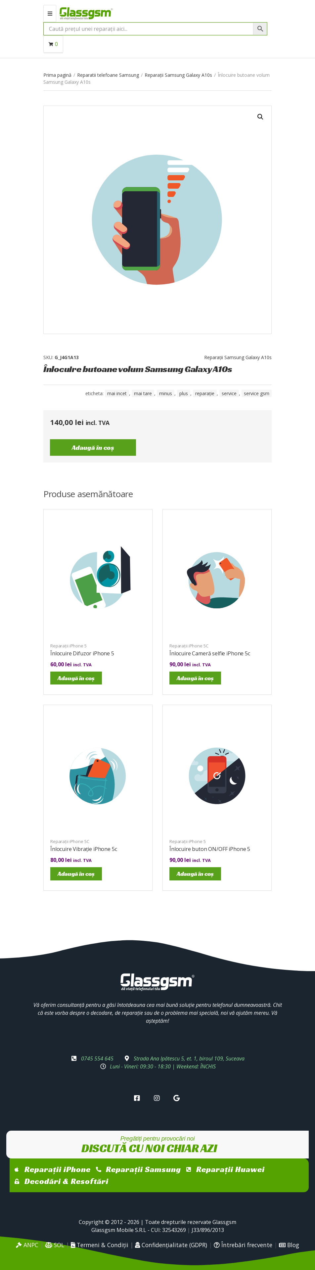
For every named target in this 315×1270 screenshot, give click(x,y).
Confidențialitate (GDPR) (171, 1245)
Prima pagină (57, 75)
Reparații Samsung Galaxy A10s (178, 75)
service (229, 393)
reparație (204, 393)
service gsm (256, 393)
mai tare (143, 393)
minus (165, 393)
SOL (54, 1245)
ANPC (27, 1245)
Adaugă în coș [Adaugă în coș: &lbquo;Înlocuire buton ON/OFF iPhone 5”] (195, 873)
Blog (289, 1245)
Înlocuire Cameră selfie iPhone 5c (209, 653)
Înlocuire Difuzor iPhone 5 (82, 653)
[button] (260, 117)
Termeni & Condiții (99, 1245)
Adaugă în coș (93, 447)
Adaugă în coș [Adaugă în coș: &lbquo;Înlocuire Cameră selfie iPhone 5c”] (195, 678)
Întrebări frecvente (243, 1245)
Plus (183, 393)
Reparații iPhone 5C (188, 646)
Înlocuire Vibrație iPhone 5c (83, 849)
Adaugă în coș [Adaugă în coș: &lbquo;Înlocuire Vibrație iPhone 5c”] (76, 873)
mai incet (117, 393)
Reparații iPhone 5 (68, 646)
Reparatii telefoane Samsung (108, 75)
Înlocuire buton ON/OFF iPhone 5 (209, 849)
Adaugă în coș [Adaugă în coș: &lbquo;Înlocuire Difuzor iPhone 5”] (76, 678)
